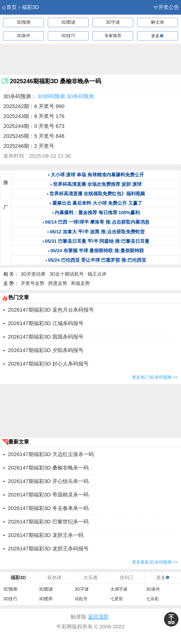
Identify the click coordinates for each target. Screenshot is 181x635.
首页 (9, 7)
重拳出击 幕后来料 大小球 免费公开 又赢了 (97, 203)
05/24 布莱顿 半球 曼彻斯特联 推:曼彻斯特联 (97, 250)
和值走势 (80, 283)
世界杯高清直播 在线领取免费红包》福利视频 (97, 193)
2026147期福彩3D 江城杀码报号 (45, 323)
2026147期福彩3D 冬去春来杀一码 (48, 508)
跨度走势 (57, 283)
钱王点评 (97, 274)
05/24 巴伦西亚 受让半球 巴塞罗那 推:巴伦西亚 (97, 260)
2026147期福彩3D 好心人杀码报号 (48, 364)
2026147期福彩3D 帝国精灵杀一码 (48, 495)
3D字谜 (113, 22)
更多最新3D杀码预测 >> (155, 562)
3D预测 (23, 22)
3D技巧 (68, 35)
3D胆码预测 (51, 96)
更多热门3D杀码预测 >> (155, 377)
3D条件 (23, 35)
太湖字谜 (118, 589)
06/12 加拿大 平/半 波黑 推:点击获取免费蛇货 (97, 231)
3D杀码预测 (80, 96)
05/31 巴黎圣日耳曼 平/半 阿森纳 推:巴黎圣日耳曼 (97, 241)
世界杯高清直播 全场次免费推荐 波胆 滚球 (97, 184)
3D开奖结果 (33, 274)
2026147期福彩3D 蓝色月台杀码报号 (51, 310)
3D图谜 (68, 22)
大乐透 (90, 577)
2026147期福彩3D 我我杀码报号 (45, 337)
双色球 (54, 577)
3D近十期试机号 (66, 274)
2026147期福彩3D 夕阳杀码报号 (45, 350)
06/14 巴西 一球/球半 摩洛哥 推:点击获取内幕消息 (97, 222)
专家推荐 (112, 35)
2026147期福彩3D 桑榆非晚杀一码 (48, 468)
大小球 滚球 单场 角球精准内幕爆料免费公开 (97, 174)
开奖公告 (166, 7)
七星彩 (116, 598)
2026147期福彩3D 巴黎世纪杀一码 (48, 522)
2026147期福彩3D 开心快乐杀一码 (48, 481)
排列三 (127, 577)
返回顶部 (98, 617)
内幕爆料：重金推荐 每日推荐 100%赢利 (97, 212)
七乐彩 (152, 598)
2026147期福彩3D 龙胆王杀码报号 (48, 549)
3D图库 (46, 598)
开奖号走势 (32, 283)
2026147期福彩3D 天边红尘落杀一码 (51, 454)
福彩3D (28, 7)
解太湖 (157, 22)
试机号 (81, 598)
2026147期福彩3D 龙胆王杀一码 (45, 535)
